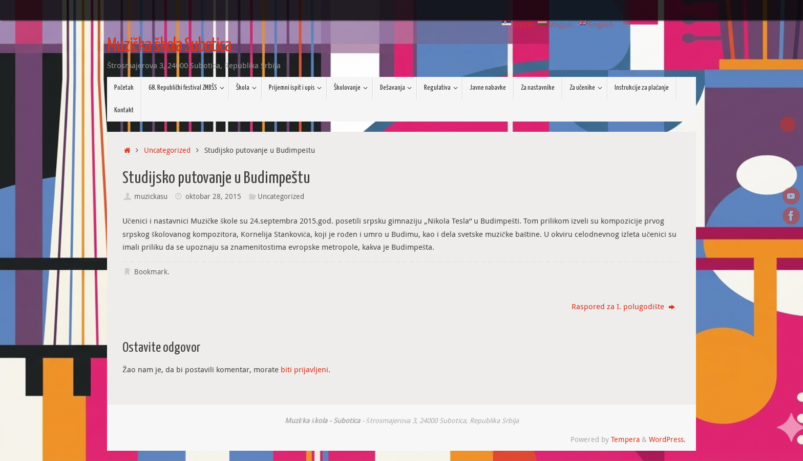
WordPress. (667, 439)
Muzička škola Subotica (169, 46)
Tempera (625, 439)
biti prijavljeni (304, 369)
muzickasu (150, 196)
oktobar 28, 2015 (213, 196)
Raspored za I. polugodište (623, 306)
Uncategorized (167, 150)
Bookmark (150, 271)
